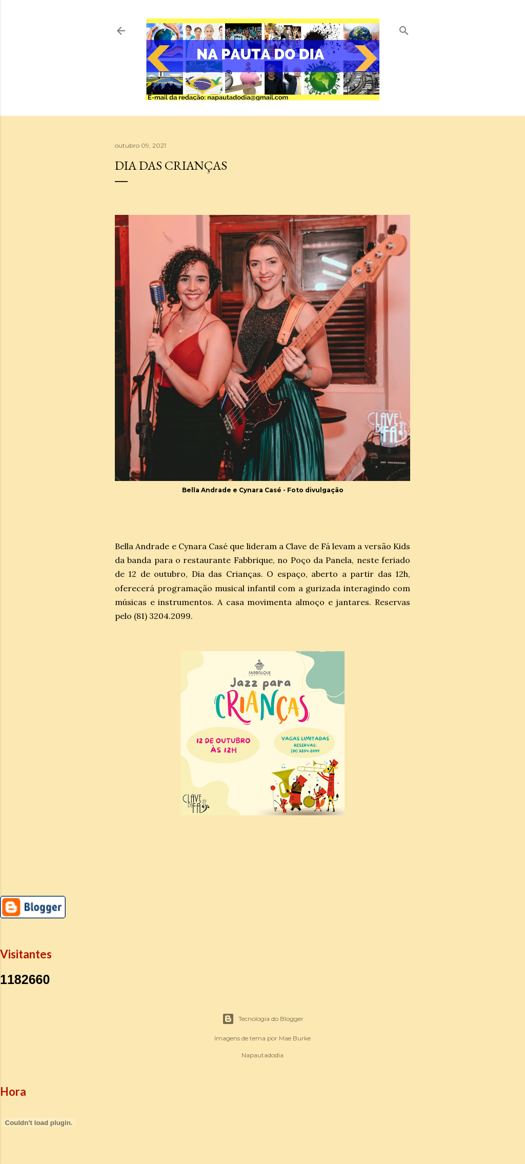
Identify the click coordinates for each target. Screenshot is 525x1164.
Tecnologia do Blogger (263, 1019)
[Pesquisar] (404, 28)
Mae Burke (295, 1038)
